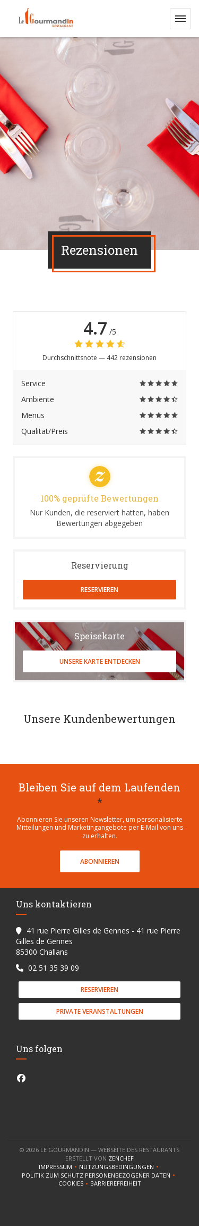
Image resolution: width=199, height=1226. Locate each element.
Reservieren (99, 589)
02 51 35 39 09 (53, 968)
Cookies (74, 1183)
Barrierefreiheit (115, 1183)
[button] (180, 18)
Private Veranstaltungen (99, 1011)
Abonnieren (99, 861)
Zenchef (121, 1158)
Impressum (59, 1167)
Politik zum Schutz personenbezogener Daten (99, 1175)
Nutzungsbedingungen (120, 1167)
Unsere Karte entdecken (99, 661)
